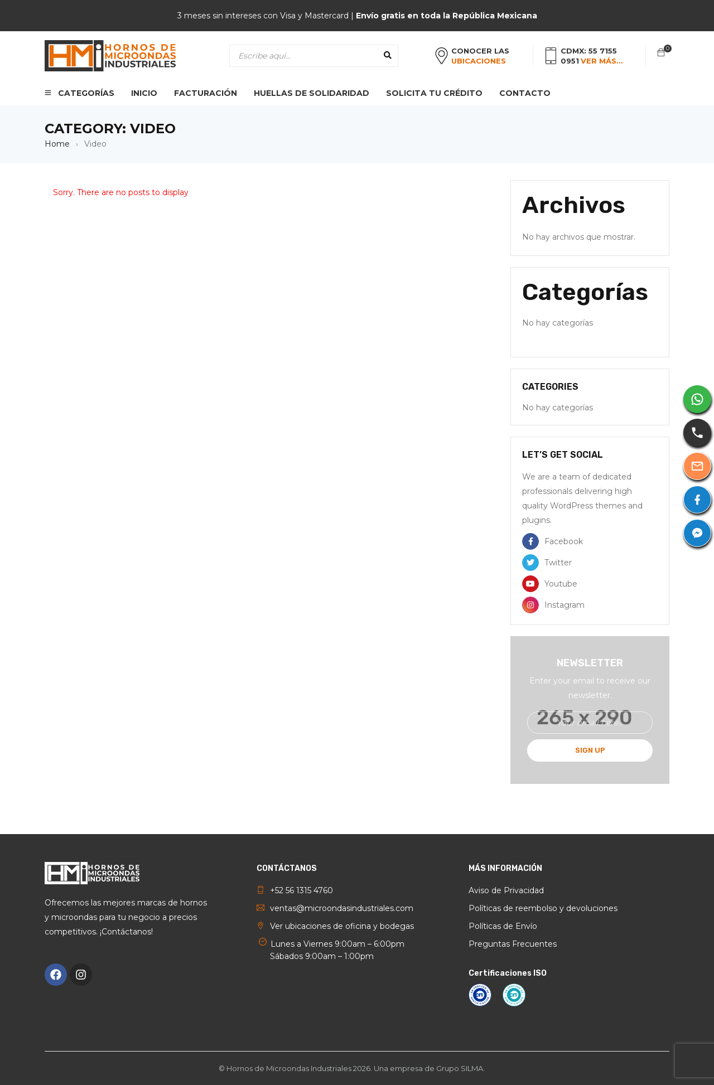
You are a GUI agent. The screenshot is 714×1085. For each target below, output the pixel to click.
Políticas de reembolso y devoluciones (543, 908)
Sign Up (590, 750)
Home (57, 144)
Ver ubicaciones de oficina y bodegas (342, 926)
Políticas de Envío (503, 926)
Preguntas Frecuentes (513, 944)
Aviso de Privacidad (506, 890)
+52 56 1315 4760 (301, 890)
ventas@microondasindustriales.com (341, 908)
